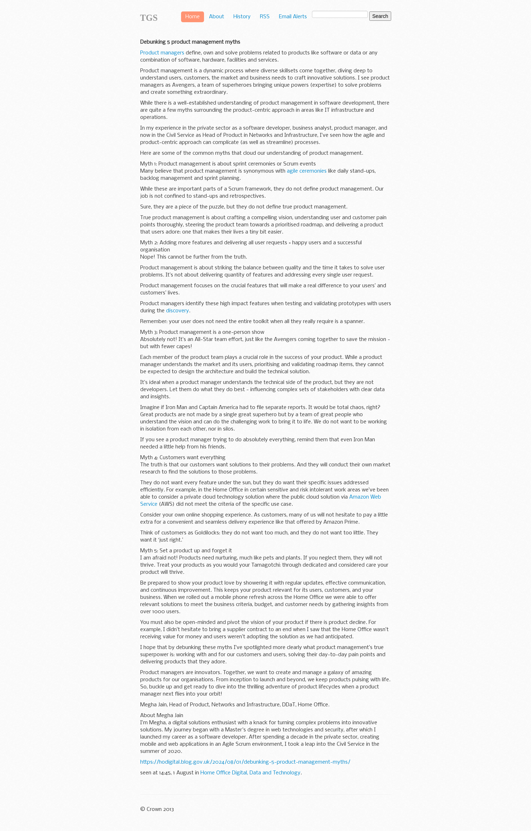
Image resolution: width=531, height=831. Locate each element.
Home (192, 17)
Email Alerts (293, 17)
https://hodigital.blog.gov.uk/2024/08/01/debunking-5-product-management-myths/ (245, 762)
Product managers (162, 53)
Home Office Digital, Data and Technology (250, 773)
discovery (177, 311)
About (216, 17)
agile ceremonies (307, 171)
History (242, 17)
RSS (265, 17)
